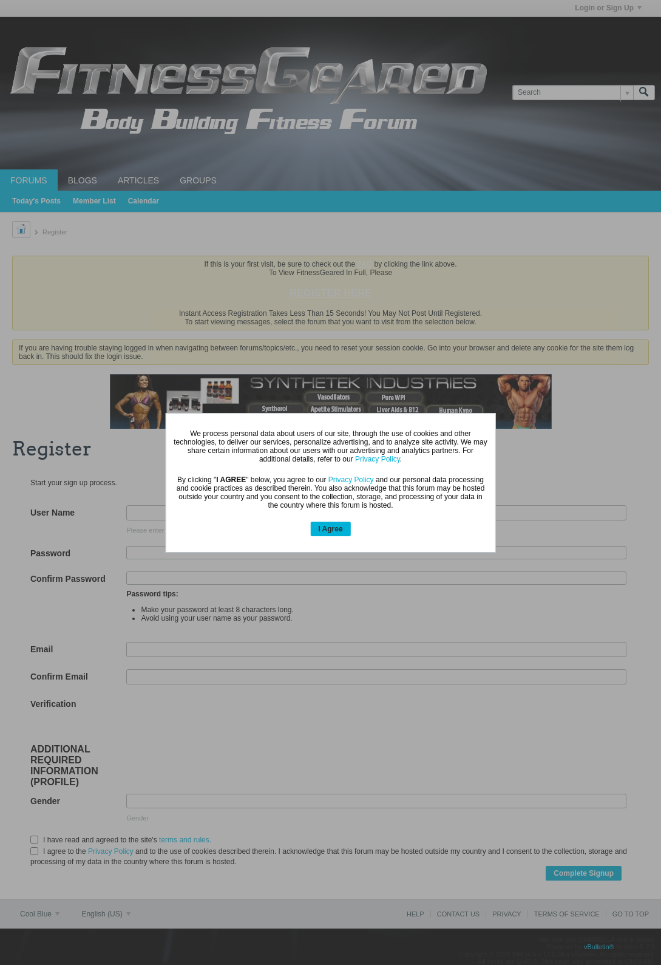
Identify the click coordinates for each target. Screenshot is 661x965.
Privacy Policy (377, 459)
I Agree (330, 529)
